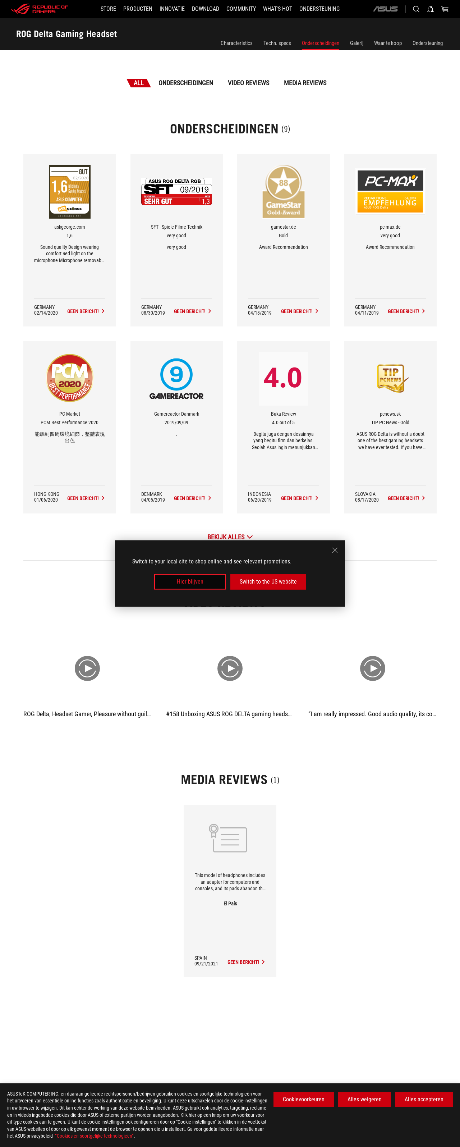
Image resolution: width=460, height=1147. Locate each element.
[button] (137, 9)
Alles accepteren (424, 1099)
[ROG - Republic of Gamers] (39, 9)
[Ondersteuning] (319, 9)
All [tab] (139, 83)
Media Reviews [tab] (305, 83)
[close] (335, 550)
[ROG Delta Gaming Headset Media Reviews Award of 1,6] (86, 311)
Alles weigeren (365, 1099)
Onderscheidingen (320, 43)
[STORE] (108, 9)
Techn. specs (277, 43)
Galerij (356, 43)
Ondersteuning (428, 43)
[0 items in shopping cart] (445, 9)
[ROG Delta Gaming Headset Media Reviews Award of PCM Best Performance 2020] (86, 498)
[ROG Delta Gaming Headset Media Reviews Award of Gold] (300, 311)
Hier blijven (190, 581)
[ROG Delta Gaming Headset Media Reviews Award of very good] (193, 311)
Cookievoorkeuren (304, 1099)
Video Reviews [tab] (248, 83)
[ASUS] (385, 9)
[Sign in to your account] (430, 9)
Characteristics (237, 43)
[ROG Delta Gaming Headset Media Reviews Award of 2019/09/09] (193, 498)
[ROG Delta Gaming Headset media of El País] (246, 962)
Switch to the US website (268, 581)
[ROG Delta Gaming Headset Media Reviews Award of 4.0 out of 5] (300, 498)
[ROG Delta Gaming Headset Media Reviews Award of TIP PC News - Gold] (407, 498)
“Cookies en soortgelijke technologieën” (94, 1136)
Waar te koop (388, 43)
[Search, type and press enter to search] (416, 9)
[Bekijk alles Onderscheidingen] (230, 537)
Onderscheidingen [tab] (185, 83)
